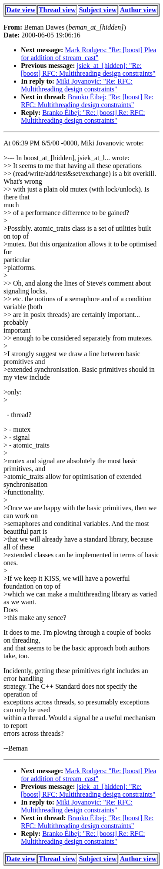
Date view (21, 9)
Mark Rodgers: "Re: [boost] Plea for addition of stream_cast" (88, 53)
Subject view (98, 9)
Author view (138, 9)
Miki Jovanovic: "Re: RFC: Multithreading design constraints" (77, 85)
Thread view (57, 9)
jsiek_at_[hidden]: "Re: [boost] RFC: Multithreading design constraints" (88, 69)
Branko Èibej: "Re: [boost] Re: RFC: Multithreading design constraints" (87, 100)
